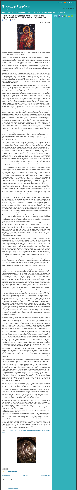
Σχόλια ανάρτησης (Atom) (13, 488)
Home (3, 12)
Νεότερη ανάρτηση (6, 475)
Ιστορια (29, 12)
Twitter (72, 2)
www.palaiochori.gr (70, 5)
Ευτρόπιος (60, 2)
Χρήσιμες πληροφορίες (48, 12)
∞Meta (66, 2)
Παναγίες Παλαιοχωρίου (12, 471)
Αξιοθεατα (10, 12)
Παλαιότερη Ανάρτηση (45, 475)
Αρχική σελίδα (25, 475)
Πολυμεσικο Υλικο (20, 12)
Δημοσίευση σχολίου (7, 482)
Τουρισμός (37, 12)
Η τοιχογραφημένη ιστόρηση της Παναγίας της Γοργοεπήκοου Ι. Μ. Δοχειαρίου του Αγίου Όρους (24, 17)
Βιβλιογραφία (61, 12)
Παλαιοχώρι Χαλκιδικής (16, 6)
